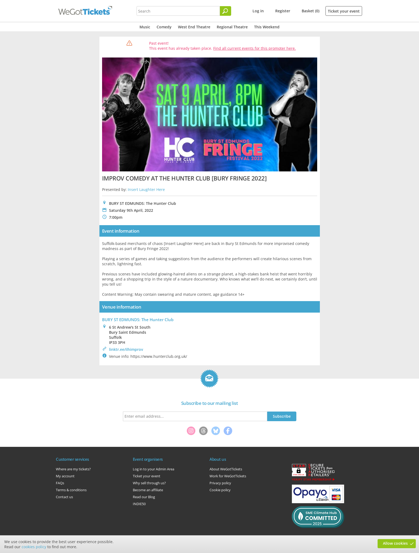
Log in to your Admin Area (153, 469)
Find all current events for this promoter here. (254, 48)
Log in (258, 10)
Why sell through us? (149, 483)
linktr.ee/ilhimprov (126, 349)
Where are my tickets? (73, 469)
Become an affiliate (148, 489)
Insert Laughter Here (146, 189)
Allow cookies (395, 543)
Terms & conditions (71, 489)
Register (282, 10)
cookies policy (34, 546)
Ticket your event (344, 11)
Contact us (64, 496)
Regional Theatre (232, 26)
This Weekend (267, 26)
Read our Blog (144, 496)
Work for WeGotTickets (228, 476)
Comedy (164, 26)
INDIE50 (139, 503)
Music (144, 26)
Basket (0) (310, 10)
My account (65, 476)
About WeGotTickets (226, 469)
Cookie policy (220, 489)
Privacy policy (220, 483)
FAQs (60, 483)
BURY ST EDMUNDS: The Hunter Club (137, 319)
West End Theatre (194, 26)
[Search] (225, 11)
